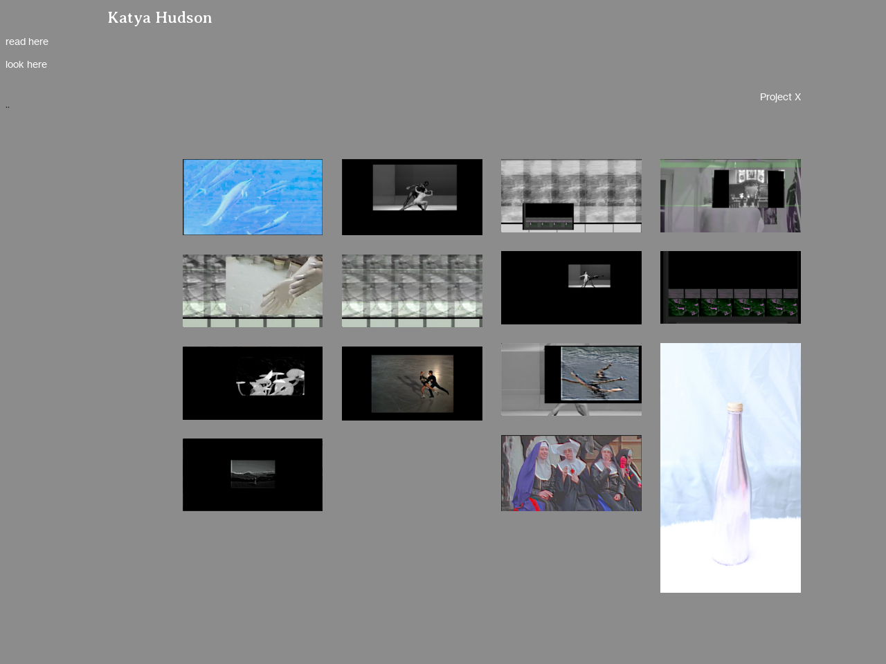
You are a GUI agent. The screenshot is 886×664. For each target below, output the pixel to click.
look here (26, 64)
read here (27, 41)
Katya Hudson (160, 17)
